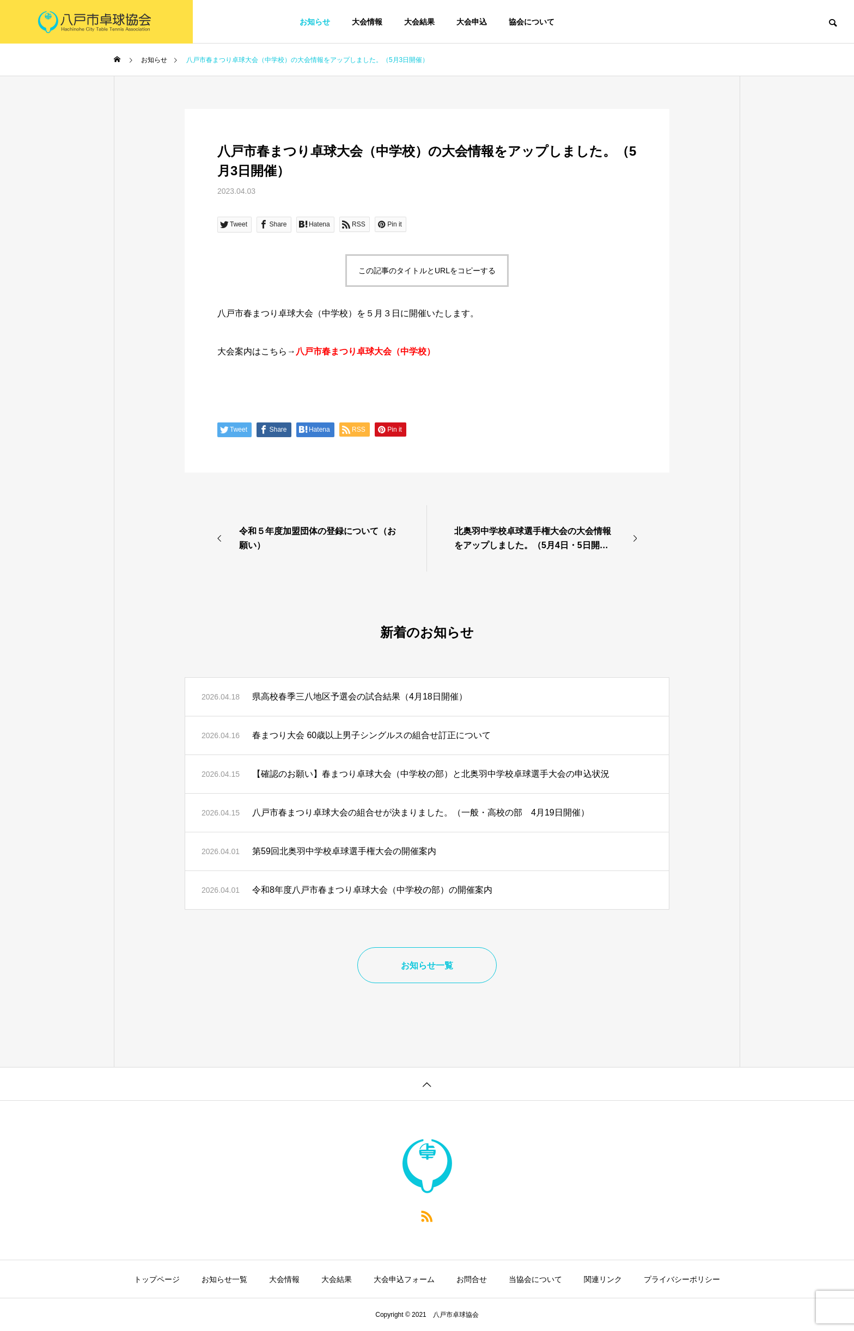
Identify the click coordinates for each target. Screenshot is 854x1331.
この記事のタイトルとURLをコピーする (427, 270)
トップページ (157, 1279)
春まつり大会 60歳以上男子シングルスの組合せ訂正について (371, 735)
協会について (531, 21)
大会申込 (471, 21)
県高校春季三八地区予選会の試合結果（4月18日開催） (359, 696)
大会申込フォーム (404, 1279)
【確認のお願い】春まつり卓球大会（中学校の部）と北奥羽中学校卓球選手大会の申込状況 (430, 773)
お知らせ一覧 (224, 1279)
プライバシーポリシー (682, 1279)
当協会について (535, 1279)
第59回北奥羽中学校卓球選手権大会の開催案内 (344, 851)
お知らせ (315, 21)
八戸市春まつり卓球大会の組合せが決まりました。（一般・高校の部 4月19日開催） (420, 812)
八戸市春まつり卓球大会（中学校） (365, 351)
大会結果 (419, 21)
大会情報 (367, 21)
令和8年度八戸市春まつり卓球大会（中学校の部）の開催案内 (372, 889)
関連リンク (603, 1279)
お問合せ (471, 1279)
